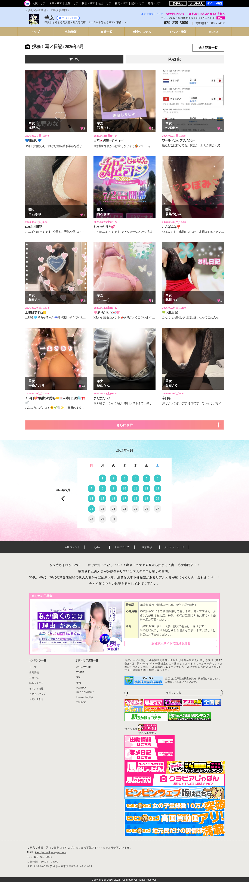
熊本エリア (137, 3)
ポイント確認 (214, 3)
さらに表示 (125, 425)
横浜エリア (88, 3)
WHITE (80, 673)
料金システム (36, 684)
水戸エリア (55, 3)
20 (157, 499)
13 (157, 488)
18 (135, 499)
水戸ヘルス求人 (147, 733)
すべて (74, 59)
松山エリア (104, 3)
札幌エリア (39, 3)
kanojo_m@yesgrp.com (50, 853)
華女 (78, 678)
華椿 (78, 683)
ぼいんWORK (83, 667)
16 (113, 499)
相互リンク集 (173, 693)
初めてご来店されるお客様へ (208, 13)
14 (91, 499)
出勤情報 (34, 673)
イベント (178, 32)
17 (124, 499)
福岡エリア (121, 3)
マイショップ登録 (68, 18)
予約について (177, 13)
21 (91, 509)
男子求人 (178, 3)
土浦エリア (71, 3)
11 (135, 488)
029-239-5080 (43, 857)
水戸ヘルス (130, 729)
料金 (142, 32)
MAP (220, 18)
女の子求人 (196, 3)
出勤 (71, 32)
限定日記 (174, 59)
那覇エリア (154, 3)
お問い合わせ (36, 700)
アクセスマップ (37, 694)
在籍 (107, 32)
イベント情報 (36, 689)
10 (124, 488)
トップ (35, 32)
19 (146, 499)
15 (102, 499)
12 (146, 488)
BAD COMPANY (84, 693)
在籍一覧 (34, 678)
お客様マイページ (152, 14)
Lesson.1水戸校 (84, 698)
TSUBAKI (81, 703)
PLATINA (81, 688)
